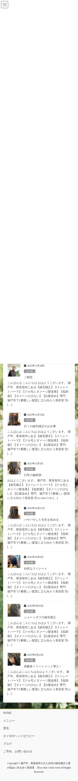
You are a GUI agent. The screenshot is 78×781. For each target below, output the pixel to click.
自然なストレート (35, 568)
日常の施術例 (32, 475)
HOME (7, 712)
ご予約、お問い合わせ (17, 751)
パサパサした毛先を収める (41, 519)
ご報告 (28, 377)
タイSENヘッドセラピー (19, 736)
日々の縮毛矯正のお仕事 (40, 426)
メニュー (9, 720)
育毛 (6, 728)
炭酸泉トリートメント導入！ (43, 666)
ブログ (7, 743)
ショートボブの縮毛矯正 (40, 617)
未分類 (29, 371)
